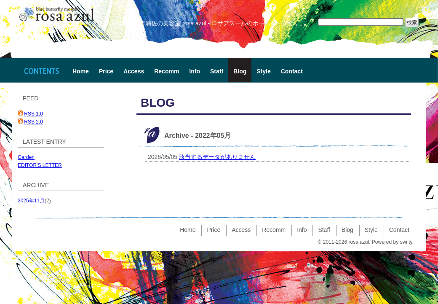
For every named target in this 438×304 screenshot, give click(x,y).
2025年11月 (31, 201)
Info (194, 71)
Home (80, 71)
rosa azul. (359, 242)
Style (263, 71)
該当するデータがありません (217, 156)
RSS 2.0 (33, 122)
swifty (406, 242)
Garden (26, 157)
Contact (292, 71)
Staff (216, 71)
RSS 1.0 (33, 114)
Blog (239, 71)
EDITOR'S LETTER (40, 165)
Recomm (166, 71)
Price (106, 71)
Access (133, 71)
